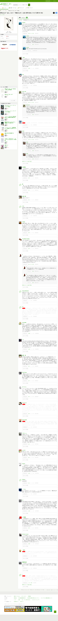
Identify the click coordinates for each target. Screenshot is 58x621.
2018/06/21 (37, 349)
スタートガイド (23, 596)
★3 (29, 33)
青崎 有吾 (6, 146)
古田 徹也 (6, 129)
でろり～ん (24, 433)
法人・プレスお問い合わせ (26, 599)
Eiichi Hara (24, 372)
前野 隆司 (6, 141)
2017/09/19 (36, 457)
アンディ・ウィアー (7, 107)
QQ (23, 74)
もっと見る (13, 100)
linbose (23, 479)
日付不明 (34, 582)
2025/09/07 (37, 68)
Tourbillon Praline (26, 238)
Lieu (23, 206)
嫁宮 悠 (24, 355)
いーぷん (24, 489)
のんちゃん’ (24, 402)
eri (22, 306)
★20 (29, 543)
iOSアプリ (22, 601)
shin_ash (24, 91)
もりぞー (24, 450)
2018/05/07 (36, 366)
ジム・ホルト (6, 95)
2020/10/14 (36, 190)
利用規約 (29, 596)
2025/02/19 (36, 102)
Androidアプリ (16, 601)
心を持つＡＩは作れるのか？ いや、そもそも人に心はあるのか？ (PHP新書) (10, 139)
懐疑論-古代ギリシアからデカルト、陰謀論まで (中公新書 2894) (10, 122)
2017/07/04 (37, 473)
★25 (29, 349)
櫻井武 (6, 134)
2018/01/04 (36, 396)
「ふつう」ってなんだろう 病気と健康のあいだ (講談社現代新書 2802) (10, 117)
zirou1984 (24, 322)
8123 (23, 131)
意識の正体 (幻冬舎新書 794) (9, 133)
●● (22, 121)
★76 (29, 68)
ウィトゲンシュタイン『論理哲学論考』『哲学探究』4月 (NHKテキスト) (10, 128)
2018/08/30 (37, 333)
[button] (29, 5)
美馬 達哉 (6, 118)
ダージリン (24, 386)
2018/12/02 (36, 232)
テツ (23, 339)
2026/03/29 (36, 33)
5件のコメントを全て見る (27, 285)
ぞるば (23, 221)
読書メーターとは (17, 596)
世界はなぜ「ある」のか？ (9, 94)
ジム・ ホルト (5, 10)
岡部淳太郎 (24, 562)
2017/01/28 (37, 543)
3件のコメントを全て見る (27, 161)
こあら (23, 57)
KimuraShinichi (25, 290)
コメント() (32, 33)
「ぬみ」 (24, 549)
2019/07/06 (35, 215)
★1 (33, 44)
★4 (29, 248)
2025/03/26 (35, 85)
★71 (29, 473)
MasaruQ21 (24, 419)
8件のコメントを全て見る (27, 584)
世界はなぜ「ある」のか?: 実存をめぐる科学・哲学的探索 (10, 89)
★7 (29, 380)
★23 (29, 333)
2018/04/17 (36, 380)
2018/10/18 (36, 248)
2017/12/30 (36, 413)
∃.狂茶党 (24, 167)
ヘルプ (15, 599)
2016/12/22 (35, 568)
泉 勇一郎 (24, 196)
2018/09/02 (35, 316)
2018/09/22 (36, 264)
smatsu (23, 22)
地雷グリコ (6, 145)
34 (22, 500)
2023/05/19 (36, 139)
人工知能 (24, 517)
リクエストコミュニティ (36, 599)
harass (23, 463)
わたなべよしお (25, 534)
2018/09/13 (35, 300)
